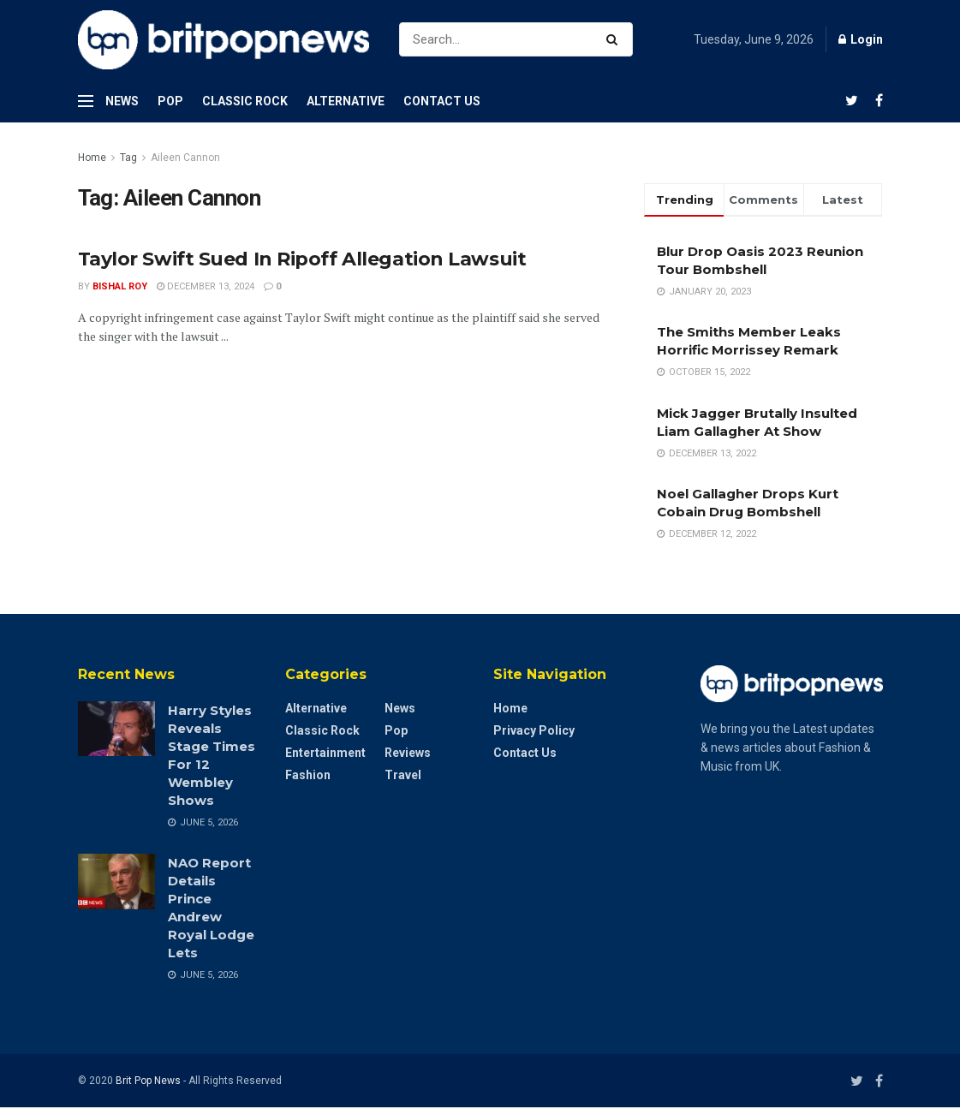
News (122, 101)
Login (860, 39)
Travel (403, 775)
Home (92, 158)
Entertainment (325, 753)
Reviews (408, 753)
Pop (170, 101)
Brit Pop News (148, 1081)
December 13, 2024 (205, 286)
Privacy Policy (534, 730)
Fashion (308, 775)
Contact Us (441, 101)
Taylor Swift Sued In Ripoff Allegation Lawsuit (302, 259)
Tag (128, 158)
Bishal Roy (119, 286)
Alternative (346, 101)
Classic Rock (245, 101)
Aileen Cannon (185, 158)
